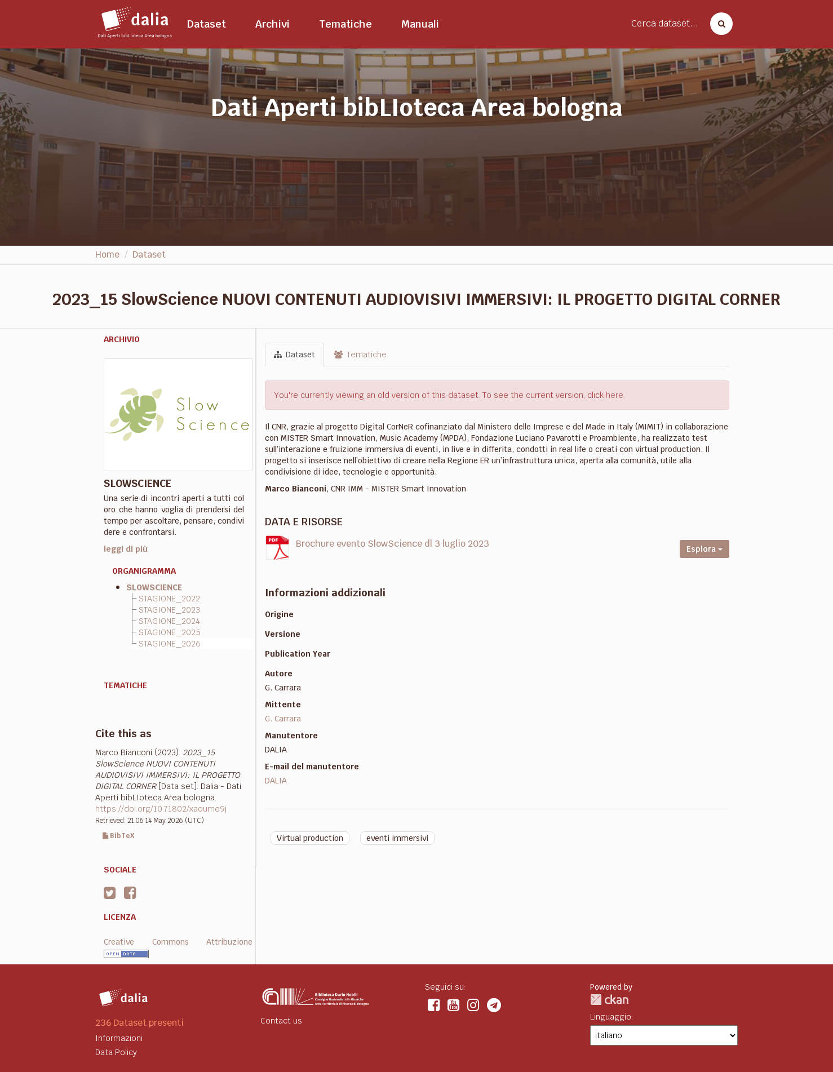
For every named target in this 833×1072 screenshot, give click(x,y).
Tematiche (345, 24)
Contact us (281, 1020)
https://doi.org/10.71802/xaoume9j (161, 809)
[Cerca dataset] (718, 23)
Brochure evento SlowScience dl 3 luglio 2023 (392, 543)
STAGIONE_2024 (169, 621)
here (614, 395)
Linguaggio (610, 1016)
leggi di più (126, 549)
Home (107, 254)
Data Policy (116, 1052)
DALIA (276, 780)
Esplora (704, 549)
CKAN (609, 999)
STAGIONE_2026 (170, 643)
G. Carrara (283, 718)
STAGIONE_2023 (169, 610)
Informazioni (119, 1038)
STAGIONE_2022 (169, 598)
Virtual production (310, 838)
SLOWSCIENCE (154, 587)
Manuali (420, 24)
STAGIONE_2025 (170, 632)
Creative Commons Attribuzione (178, 942)
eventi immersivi (397, 838)
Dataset (206, 24)
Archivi (272, 24)
